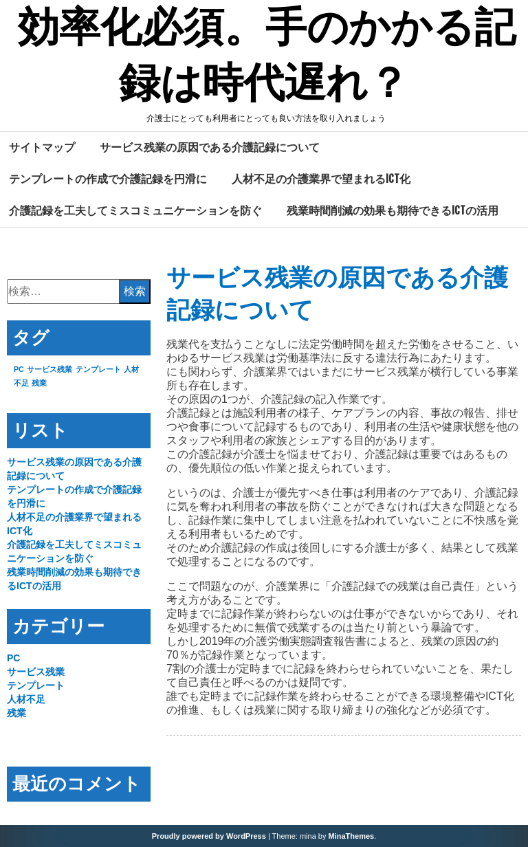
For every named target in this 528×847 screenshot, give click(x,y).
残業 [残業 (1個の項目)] (39, 383)
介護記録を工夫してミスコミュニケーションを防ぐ (135, 210)
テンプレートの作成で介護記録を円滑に (108, 179)
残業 (16, 712)
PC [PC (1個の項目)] (19, 369)
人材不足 (26, 699)
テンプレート (36, 685)
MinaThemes (352, 836)
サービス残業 (36, 671)
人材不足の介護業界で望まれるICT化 (321, 179)
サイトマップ (42, 147)
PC (13, 657)
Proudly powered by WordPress (209, 836)
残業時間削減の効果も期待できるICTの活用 (392, 210)
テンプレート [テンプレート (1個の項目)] (98, 369)
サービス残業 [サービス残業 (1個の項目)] (49, 369)
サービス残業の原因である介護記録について (210, 147)
